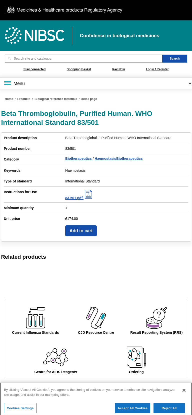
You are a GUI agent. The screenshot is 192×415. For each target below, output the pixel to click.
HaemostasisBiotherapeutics (119, 159)
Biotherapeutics (79, 159)
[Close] (184, 393)
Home (9, 99)
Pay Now (118, 69)
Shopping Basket (79, 69)
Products (23, 99)
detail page (89, 99)
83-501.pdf (79, 198)
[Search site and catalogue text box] (83, 59)
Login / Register (157, 69)
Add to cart (81, 230)
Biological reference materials (55, 99)
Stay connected (35, 69)
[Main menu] (96, 83)
